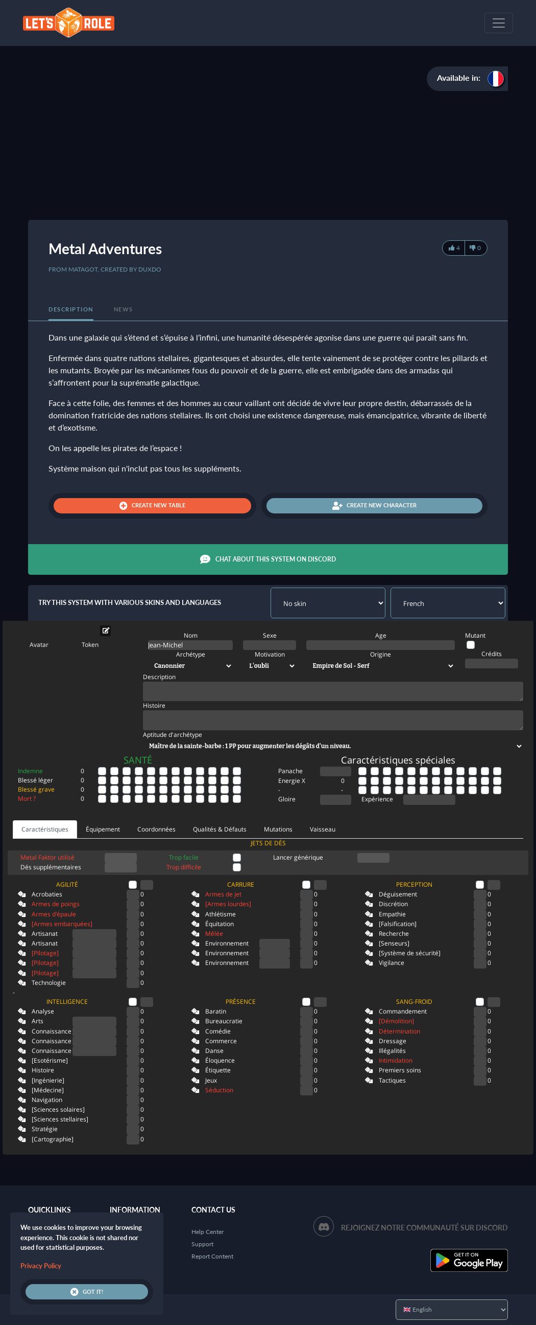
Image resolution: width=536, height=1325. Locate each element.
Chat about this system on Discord (268, 559)
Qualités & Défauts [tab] (220, 829)
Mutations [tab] (278, 829)
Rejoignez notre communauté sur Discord (424, 1227)
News (123, 309)
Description (70, 309)
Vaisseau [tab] (322, 829)
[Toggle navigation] (498, 23)
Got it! (86, 1292)
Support (202, 1244)
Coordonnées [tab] (156, 829)
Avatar (39, 644)
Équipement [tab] (103, 829)
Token (90, 644)
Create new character (374, 506)
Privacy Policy (40, 1266)
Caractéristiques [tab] (44, 829)
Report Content (212, 1256)
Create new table (152, 506)
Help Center (207, 1232)
